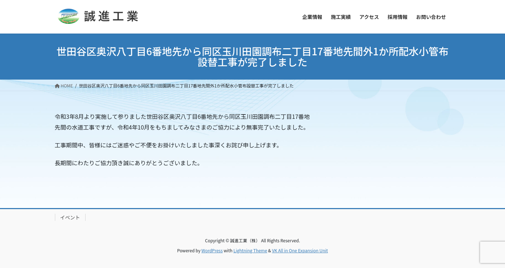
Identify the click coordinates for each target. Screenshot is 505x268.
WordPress (212, 250)
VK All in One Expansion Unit (300, 250)
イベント (70, 217)
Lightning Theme (250, 250)
